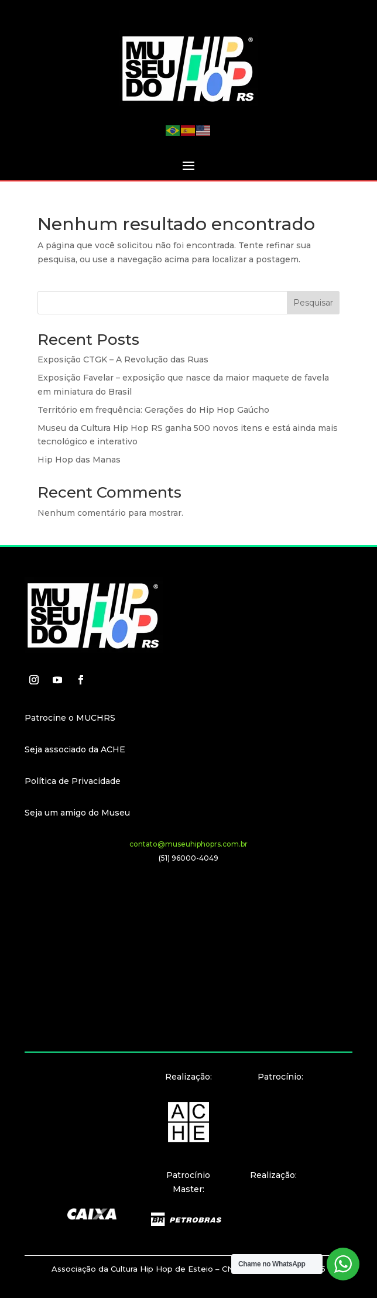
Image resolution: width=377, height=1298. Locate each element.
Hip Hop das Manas (79, 459)
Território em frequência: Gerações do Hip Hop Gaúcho (153, 410)
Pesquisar (313, 302)
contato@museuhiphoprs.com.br (188, 844)
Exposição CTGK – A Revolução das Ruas (122, 359)
